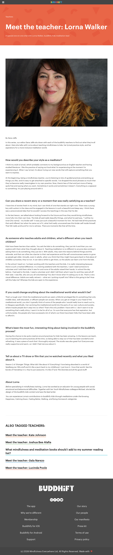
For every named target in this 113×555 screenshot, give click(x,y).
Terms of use (82, 532)
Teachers (9, 16)
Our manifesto (81, 519)
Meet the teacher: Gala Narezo (25, 460)
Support (31, 539)
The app (31, 506)
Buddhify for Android (31, 532)
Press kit (82, 525)
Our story (82, 506)
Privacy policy (82, 539)
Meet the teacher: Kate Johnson (26, 435)
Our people (82, 512)
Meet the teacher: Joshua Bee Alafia (28, 442)
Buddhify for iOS (31, 525)
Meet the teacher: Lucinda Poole (26, 467)
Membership (31, 519)
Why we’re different (31, 512)
